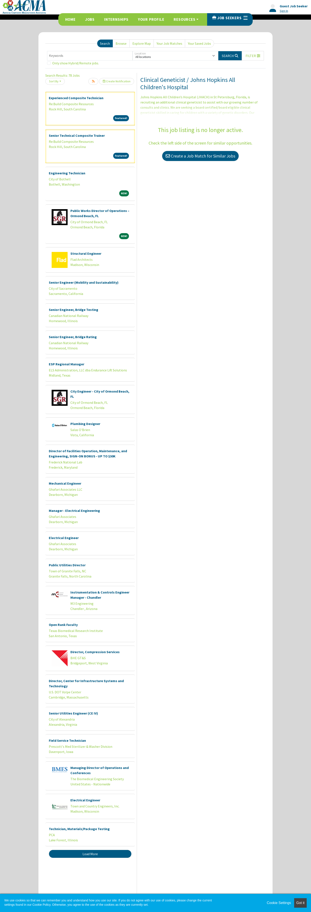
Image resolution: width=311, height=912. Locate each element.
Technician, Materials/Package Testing (79, 829)
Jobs (90, 19)
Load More (90, 854)
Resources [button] (184, 19)
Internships (116, 19)
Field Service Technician (67, 740)
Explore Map (141, 43)
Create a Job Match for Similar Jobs (200, 156)
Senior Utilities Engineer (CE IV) (73, 713)
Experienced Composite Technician (76, 98)
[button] (253, 55)
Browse (121, 43)
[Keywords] (90, 55)
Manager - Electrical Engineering (74, 510)
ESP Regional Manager (66, 364)
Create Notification (116, 81)
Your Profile (151, 19)
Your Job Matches (169, 43)
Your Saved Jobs (199, 43)
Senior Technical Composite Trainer (77, 135)
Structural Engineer (85, 253)
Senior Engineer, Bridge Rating (73, 337)
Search (105, 43)
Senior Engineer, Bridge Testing (73, 309)
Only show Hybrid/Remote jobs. (75, 63)
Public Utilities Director (67, 565)
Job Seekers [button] (230, 18)
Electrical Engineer (64, 538)
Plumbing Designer (85, 424)
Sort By (54, 81)
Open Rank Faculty (63, 624)
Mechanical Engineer (65, 483)
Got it (300, 903)
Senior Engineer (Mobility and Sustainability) (84, 282)
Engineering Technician (67, 173)
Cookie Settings (279, 903)
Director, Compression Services (95, 652)
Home (70, 19)
